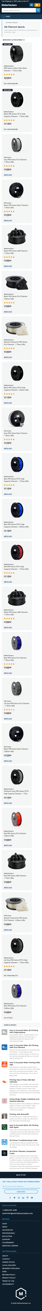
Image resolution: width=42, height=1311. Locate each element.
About (5, 1256)
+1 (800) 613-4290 (9, 1210)
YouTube (32, 1198)
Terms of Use (8, 1281)
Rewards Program (11, 1268)
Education (7, 1236)
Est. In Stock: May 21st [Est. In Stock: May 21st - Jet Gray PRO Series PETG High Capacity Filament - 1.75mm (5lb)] (11, 975)
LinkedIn (23, 1198)
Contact (6, 1259)
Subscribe (21, 1192)
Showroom (7, 1230)
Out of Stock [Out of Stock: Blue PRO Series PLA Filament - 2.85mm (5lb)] (8, 1018)
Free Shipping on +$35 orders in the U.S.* (15, 1)
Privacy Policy (9, 1278)
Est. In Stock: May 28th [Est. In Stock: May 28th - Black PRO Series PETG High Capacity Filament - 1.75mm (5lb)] (11, 129)
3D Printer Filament (11, 22)
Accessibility (8, 1284)
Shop (4, 1224)
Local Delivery (9, 1265)
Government (8, 1243)
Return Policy (8, 1275)
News (4, 1227)
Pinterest (28, 1198)
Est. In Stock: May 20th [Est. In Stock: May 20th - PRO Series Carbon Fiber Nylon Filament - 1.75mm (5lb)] (11, 83)
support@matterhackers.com (17, 1213)
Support (6, 1239)
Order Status (8, 1262)
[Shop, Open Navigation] (6, 16)
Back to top (21, 1175)
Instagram (19, 1198)
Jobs (4, 1272)
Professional (8, 1233)
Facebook (10, 1198)
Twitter (14, 1198)
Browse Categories (14, 40)
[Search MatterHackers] (38, 10)
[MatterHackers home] (21, 1294)
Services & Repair (10, 1246)
